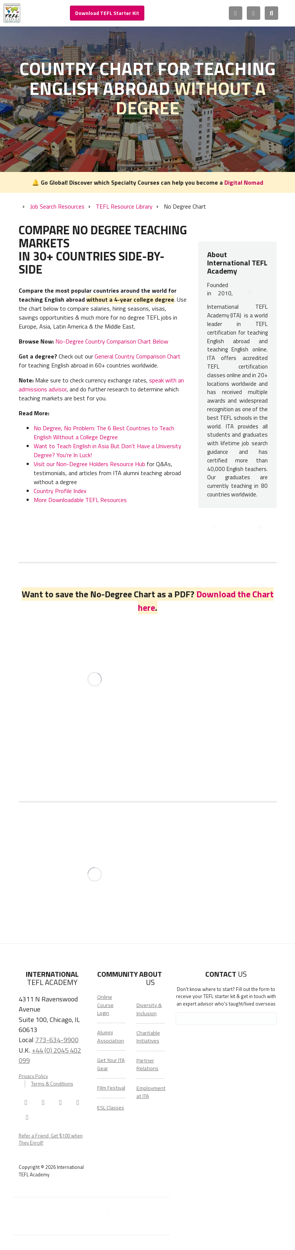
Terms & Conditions (52, 1083)
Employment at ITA (151, 1092)
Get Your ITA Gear (111, 1064)
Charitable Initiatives (148, 1037)
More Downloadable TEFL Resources (80, 499)
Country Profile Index (60, 490)
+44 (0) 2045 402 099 (50, 1055)
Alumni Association (110, 1036)
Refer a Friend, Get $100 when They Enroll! (51, 1139)
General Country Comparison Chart (138, 356)
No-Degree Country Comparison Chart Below (111, 341)
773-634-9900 (57, 1039)
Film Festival (111, 1088)
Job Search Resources (57, 206)
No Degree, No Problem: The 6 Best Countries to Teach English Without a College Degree (104, 432)
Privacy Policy (33, 1076)
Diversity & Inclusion (149, 1009)
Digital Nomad (243, 182)
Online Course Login (105, 1005)
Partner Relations (147, 1064)
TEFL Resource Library (124, 206)
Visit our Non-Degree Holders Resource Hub (89, 463)
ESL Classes (110, 1107)
